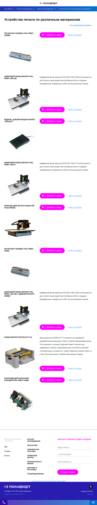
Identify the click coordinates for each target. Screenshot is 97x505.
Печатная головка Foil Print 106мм (18, 34)
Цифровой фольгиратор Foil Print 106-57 (18, 164)
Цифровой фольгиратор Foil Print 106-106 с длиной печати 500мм (19, 294)
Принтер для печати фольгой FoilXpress (19, 207)
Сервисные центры (32, 456)
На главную (8, 9)
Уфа (5, 447)
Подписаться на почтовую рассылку (48, 481)
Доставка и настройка (32, 469)
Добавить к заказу (52, 35)
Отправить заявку (67, 472)
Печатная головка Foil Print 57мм (18, 250)
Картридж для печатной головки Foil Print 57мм (16, 379)
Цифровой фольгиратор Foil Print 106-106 (18, 77)
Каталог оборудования (25, 9)
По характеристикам (81, 25)
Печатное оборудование (45, 9)
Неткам (90, 494)
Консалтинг (32, 445)
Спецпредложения (35, 474)
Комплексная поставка (33, 450)
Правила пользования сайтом (14, 494)
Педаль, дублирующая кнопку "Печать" (19, 120)
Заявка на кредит (75, 35)
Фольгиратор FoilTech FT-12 (18, 337)
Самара (7, 451)
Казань (7, 455)
